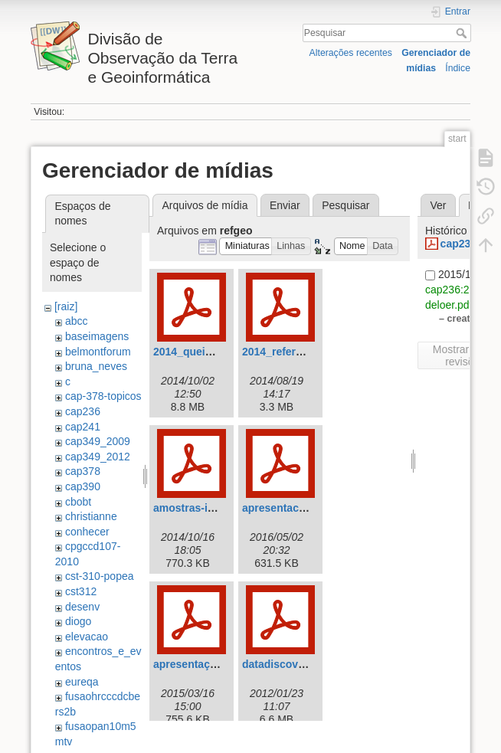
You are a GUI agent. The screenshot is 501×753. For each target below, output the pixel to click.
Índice (457, 68)
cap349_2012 (97, 456)
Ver (438, 205)
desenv (82, 607)
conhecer (87, 531)
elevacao (86, 636)
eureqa (82, 682)
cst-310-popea (99, 576)
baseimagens (97, 336)
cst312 (81, 591)
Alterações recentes (350, 52)
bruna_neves (96, 366)
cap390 (82, 486)
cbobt (78, 502)
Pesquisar (463, 33)
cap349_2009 (97, 441)
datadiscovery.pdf (287, 664)
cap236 (82, 411)
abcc (76, 321)
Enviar (285, 205)
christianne (91, 516)
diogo (78, 621)
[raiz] (65, 306)
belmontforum (98, 351)
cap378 (82, 471)
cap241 (82, 427)
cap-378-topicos (103, 396)
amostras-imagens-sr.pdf (217, 508)
